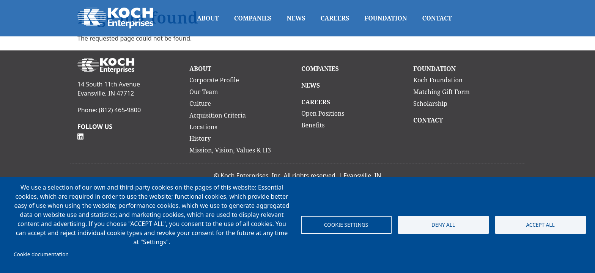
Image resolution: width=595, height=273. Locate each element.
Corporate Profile (214, 80)
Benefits (312, 125)
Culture (200, 103)
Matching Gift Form (441, 92)
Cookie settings (346, 224)
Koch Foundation (438, 80)
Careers (335, 18)
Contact (437, 18)
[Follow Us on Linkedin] (80, 136)
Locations (203, 127)
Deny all (443, 224)
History (200, 138)
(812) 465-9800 (120, 110)
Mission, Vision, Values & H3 (230, 150)
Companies (253, 18)
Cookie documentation (41, 254)
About (208, 18)
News (296, 18)
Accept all (540, 224)
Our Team (203, 92)
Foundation (385, 18)
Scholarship (430, 103)
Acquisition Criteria (217, 115)
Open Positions (323, 113)
